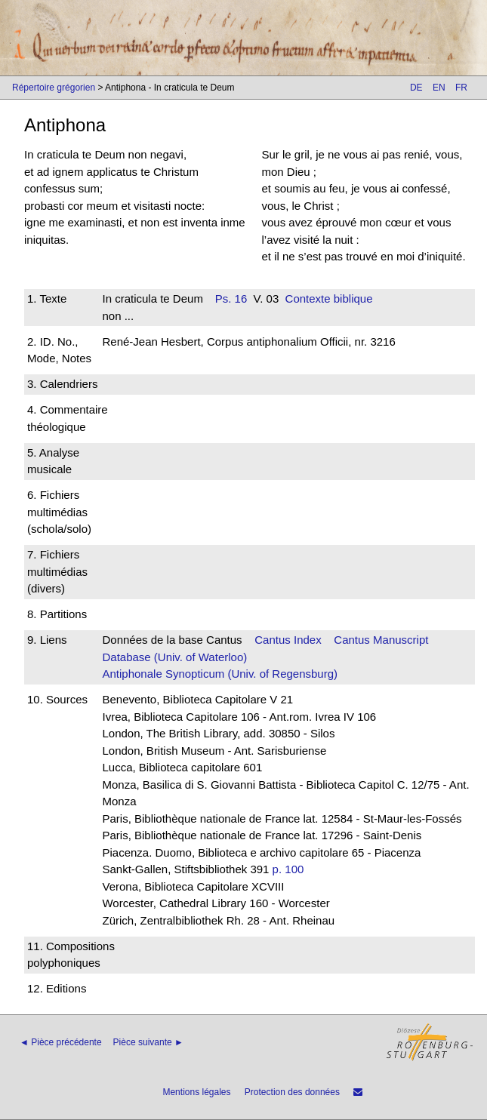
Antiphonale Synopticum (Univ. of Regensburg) (220, 673)
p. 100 (288, 869)
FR (461, 87)
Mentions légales (196, 1092)
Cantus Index (287, 639)
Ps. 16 (231, 298)
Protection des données (292, 1092)
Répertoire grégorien (53, 87)
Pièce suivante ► (148, 1042)
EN (439, 87)
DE (416, 87)
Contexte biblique (329, 298)
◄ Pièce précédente (61, 1042)
